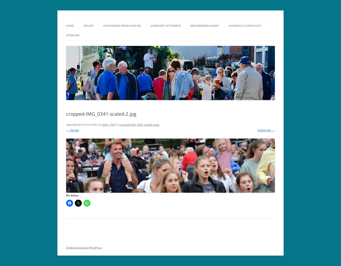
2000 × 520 (108, 125)
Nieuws (89, 26)
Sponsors (73, 35)
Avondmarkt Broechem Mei (122, 26)
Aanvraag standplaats (245, 26)
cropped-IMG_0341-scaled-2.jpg (139, 125)
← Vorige (72, 130)
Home (70, 26)
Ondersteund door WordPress (84, 247)
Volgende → (266, 130)
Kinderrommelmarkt (204, 26)
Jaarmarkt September (166, 26)
